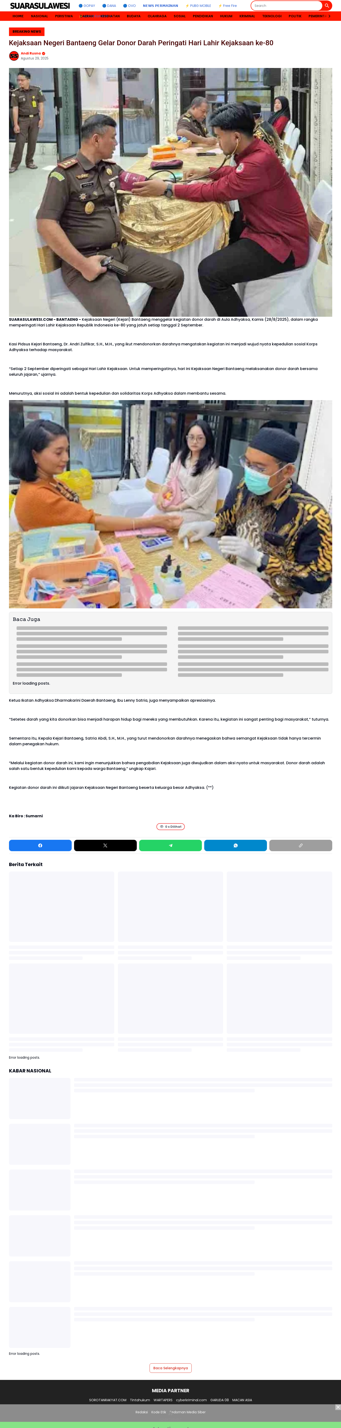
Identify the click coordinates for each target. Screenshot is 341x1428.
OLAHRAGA (157, 16)
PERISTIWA (64, 16)
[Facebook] (40, 845)
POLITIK (295, 16)
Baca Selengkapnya (170, 1368)
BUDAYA (134, 16)
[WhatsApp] (235, 845)
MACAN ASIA (242, 1400)
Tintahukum (140, 1400)
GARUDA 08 (219, 1400)
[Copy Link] (300, 845)
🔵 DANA (109, 5)
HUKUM (226, 16)
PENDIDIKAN (203, 16)
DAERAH (86, 16)
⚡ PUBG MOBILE (198, 5)
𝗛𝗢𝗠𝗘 (18, 16)
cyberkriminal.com (191, 1400)
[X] (105, 845)
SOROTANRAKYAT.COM (107, 1400)
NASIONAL (39, 16)
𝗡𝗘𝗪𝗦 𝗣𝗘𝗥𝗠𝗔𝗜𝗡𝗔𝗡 (160, 5)
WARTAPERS (163, 1400)
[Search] (286, 5)
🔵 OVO (129, 5)
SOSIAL (180, 16)
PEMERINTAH (319, 16)
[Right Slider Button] (327, 16)
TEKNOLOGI (272, 16)
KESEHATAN (110, 16)
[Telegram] (170, 845)
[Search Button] (327, 5)
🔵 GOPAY (87, 5)
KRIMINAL (247, 16)
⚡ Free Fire (227, 5)
